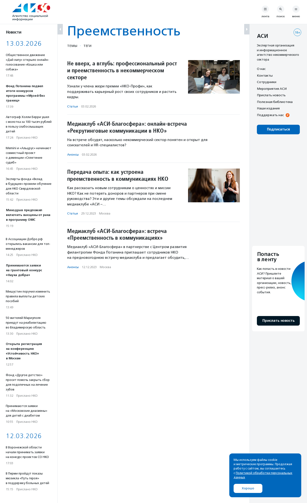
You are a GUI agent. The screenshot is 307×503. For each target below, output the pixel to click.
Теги (87, 46)
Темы (72, 46)
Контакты (265, 75)
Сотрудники (266, 82)
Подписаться (278, 129)
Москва (104, 213)
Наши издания (268, 108)
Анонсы (73, 154)
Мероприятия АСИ (272, 88)
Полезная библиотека (275, 102)
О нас (261, 69)
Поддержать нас (270, 115)
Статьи (72, 106)
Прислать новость (271, 95)
